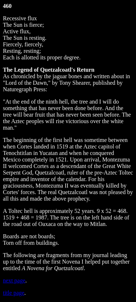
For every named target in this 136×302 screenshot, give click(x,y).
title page (13, 293)
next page (14, 280)
